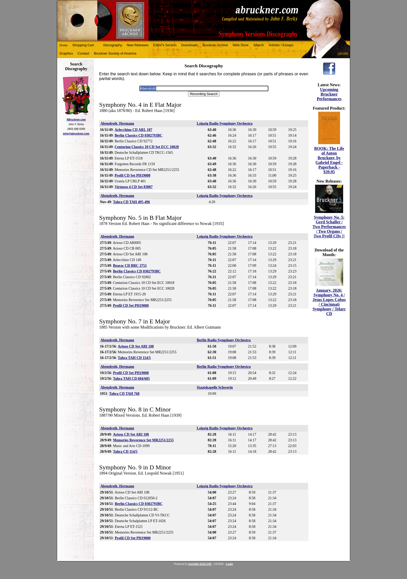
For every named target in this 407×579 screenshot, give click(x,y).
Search (258, 45)
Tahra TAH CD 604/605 (131, 379)
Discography (112, 45)
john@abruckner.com (76, 133)
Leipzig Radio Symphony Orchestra (225, 123)
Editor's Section (165, 45)
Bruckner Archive (215, 45)
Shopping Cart (83, 45)
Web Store (241, 45)
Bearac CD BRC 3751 (130, 266)
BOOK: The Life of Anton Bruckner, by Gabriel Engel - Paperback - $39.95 (329, 160)
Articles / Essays (281, 45)
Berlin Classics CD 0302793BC (138, 135)
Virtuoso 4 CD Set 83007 (133, 187)
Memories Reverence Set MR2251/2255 (143, 440)
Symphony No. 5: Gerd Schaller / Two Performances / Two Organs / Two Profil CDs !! (329, 226)
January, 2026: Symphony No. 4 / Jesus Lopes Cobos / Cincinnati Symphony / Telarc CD (329, 302)
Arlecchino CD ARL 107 (133, 130)
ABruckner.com (76, 119)
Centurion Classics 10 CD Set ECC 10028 (146, 147)
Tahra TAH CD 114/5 (134, 358)
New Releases (137, 45)
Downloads (189, 45)
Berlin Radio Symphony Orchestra (224, 340)
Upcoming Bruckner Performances (329, 94)
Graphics (66, 53)
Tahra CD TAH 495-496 (131, 202)
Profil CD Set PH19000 (132, 175)
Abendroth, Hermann (117, 123)
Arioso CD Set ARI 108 (136, 346)
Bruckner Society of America (115, 53)
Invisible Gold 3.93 (200, 564)
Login (229, 564)
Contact (83, 53)
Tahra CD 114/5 (125, 452)
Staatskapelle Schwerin (215, 387)
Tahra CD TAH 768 (124, 394)
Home (63, 45)
